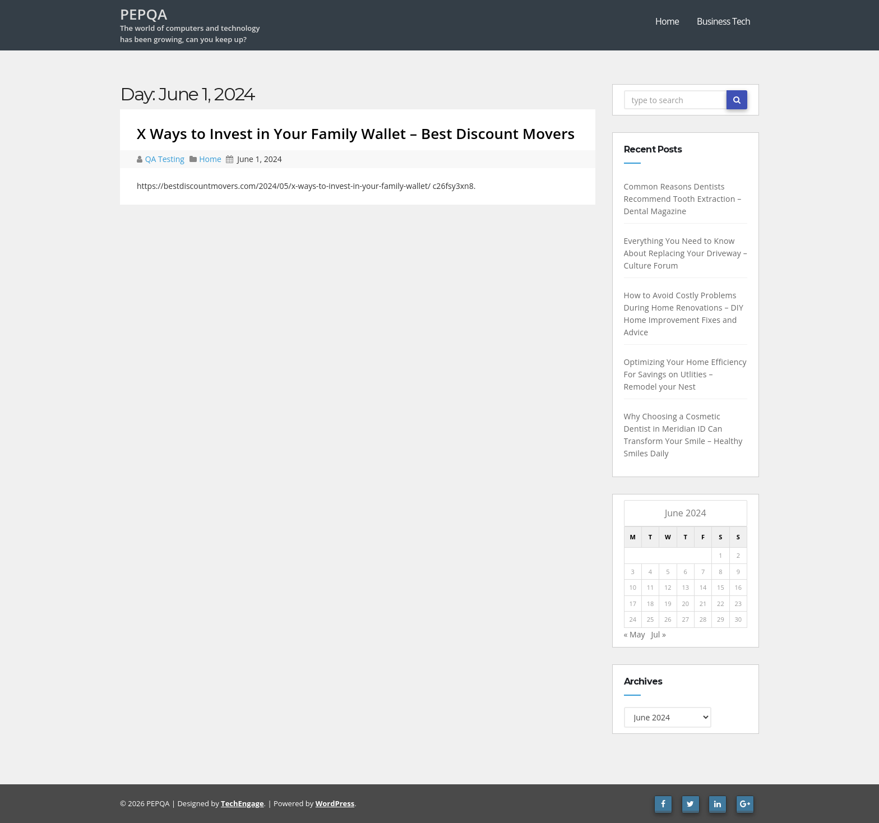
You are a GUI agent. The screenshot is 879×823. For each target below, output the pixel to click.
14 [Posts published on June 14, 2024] (703, 587)
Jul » (658, 634)
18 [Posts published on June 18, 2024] (650, 603)
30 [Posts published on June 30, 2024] (738, 619)
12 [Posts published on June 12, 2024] (668, 587)
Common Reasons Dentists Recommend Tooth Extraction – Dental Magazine (683, 198)
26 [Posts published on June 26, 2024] (668, 619)
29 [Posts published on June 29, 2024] (720, 619)
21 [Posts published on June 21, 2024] (703, 603)
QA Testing (166, 159)
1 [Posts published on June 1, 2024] (720, 555)
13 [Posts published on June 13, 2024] (685, 587)
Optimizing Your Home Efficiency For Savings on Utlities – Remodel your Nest (685, 374)
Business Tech (723, 21)
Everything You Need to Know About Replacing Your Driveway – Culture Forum (685, 253)
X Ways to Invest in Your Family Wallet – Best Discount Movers (356, 133)
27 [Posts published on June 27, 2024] (685, 619)
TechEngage (242, 803)
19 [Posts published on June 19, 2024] (668, 603)
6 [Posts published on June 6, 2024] (685, 571)
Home (667, 21)
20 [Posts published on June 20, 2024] (685, 603)
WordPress (335, 803)
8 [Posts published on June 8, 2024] (720, 571)
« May (634, 634)
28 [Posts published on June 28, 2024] (703, 619)
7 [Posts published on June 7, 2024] (703, 571)
